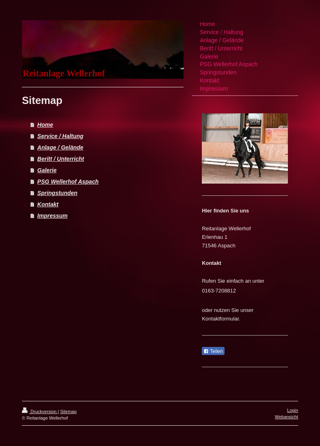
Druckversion (40, 411)
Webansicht (286, 416)
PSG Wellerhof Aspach (68, 181)
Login (292, 410)
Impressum (52, 215)
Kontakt (47, 204)
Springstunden (57, 193)
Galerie (46, 170)
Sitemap (68, 411)
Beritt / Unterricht (60, 159)
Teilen (213, 351)
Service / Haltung (60, 136)
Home (45, 124)
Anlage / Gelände (60, 147)
